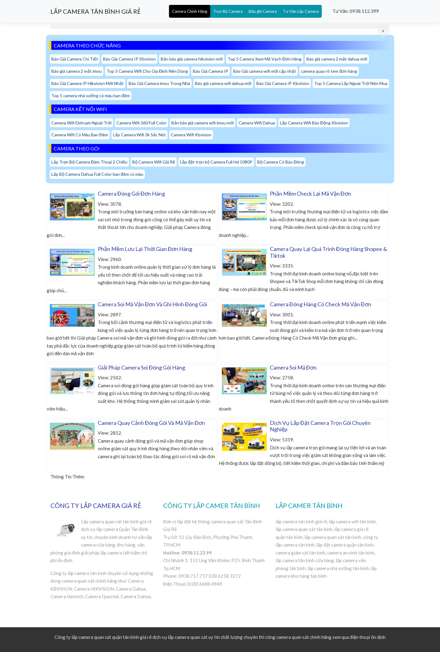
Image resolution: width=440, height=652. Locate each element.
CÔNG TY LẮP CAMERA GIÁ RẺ (95, 505)
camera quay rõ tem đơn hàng (329, 71)
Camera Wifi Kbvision (191, 134)
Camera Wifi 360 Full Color (141, 122)
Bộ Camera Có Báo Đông (280, 161)
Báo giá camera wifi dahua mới (223, 83)
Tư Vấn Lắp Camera (301, 11)
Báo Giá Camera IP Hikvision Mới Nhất (87, 83)
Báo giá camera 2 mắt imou (76, 71)
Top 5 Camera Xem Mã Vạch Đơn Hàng (265, 58)
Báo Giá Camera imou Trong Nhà (159, 83)
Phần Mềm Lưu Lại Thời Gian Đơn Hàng (145, 248)
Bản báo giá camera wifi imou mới (202, 122)
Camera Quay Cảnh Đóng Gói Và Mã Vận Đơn (151, 422)
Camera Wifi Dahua (257, 122)
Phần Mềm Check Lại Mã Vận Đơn (310, 193)
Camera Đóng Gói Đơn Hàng (131, 193)
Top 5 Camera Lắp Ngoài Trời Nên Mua (350, 83)
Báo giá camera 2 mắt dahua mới (336, 58)
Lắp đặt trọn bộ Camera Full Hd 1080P (216, 161)
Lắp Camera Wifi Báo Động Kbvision (314, 122)
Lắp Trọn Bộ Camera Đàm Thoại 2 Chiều (89, 161)
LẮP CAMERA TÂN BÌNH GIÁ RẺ (95, 11)
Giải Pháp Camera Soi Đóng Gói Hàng (141, 367)
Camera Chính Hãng (189, 11)
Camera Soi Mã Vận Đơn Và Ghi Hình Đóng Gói (152, 304)
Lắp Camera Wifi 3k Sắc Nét (139, 134)
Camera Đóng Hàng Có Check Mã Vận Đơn (320, 304)
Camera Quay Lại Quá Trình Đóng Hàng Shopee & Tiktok (328, 252)
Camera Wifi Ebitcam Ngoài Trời (81, 122)
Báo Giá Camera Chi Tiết (74, 58)
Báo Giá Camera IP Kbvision (129, 58)
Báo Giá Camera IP (210, 71)
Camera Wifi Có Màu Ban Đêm (79, 134)
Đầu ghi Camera (263, 11)
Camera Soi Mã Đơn (293, 367)
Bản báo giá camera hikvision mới (192, 58)
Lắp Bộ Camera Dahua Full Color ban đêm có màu (97, 174)
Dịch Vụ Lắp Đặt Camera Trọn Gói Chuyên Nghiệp (320, 426)
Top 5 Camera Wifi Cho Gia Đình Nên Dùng (147, 71)
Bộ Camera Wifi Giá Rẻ (153, 161)
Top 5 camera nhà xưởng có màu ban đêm (90, 95)
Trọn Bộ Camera (228, 11)
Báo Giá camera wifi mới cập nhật (264, 71)
